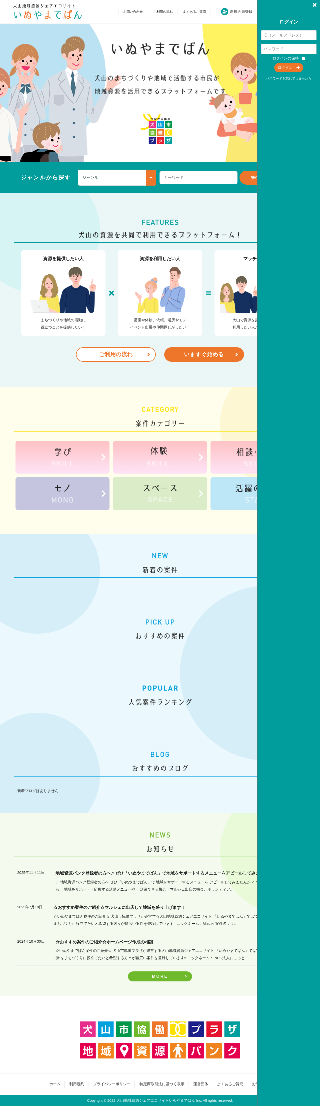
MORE (160, 976)
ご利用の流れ (163, 12)
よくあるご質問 (194, 12)
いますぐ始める (204, 354)
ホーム (54, 1084)
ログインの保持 (285, 58)
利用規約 (76, 1084)
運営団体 (200, 1084)
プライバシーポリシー (111, 1084)
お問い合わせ (133, 12)
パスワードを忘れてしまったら (289, 78)
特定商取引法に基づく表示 (162, 1084)
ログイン (285, 68)
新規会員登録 (241, 12)
